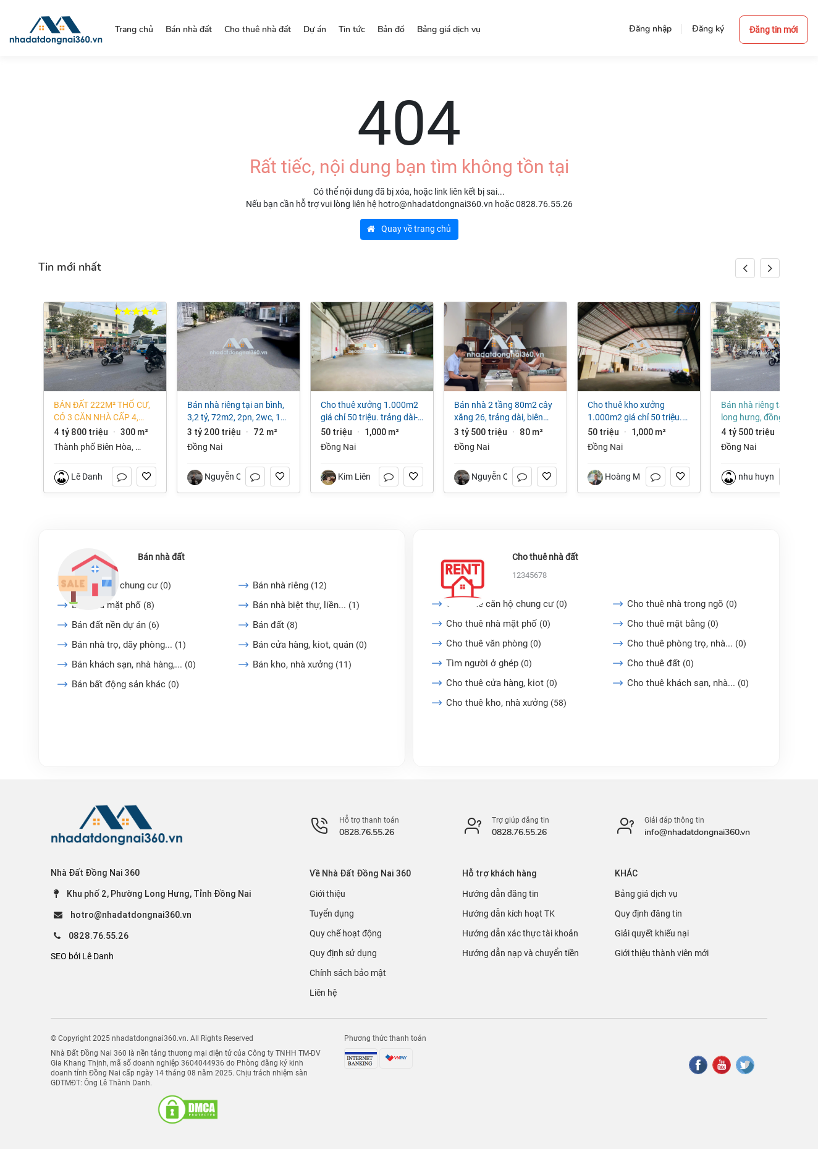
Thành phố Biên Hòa (93, 447)
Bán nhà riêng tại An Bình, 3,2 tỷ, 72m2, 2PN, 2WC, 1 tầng (235, 411)
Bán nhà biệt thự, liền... (306, 605)
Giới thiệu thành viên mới (662, 953)
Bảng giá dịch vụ (646, 894)
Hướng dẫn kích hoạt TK (508, 913)
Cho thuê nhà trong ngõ (682, 603)
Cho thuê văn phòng (493, 643)
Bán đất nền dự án (115, 624)
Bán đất (275, 624)
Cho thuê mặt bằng (673, 623)
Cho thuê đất (660, 663)
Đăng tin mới (773, 30)
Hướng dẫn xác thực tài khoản (520, 933)
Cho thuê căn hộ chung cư (506, 603)
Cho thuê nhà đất (545, 557)
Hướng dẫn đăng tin (500, 894)
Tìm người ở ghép (489, 663)
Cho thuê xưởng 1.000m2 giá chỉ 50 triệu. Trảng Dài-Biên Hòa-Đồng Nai (369, 411)
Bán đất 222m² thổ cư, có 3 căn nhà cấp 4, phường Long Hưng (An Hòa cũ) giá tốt (102, 411)
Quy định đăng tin (648, 913)
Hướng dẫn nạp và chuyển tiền (520, 953)
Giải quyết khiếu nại (652, 933)
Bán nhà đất (161, 557)
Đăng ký (708, 29)
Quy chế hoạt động (346, 933)
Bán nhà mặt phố (113, 605)
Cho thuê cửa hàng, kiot (501, 683)
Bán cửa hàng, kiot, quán (310, 644)
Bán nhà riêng (290, 585)
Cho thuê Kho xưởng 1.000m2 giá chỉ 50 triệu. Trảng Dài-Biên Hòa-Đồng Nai (635, 411)
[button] (770, 268)
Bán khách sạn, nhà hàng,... (134, 664)
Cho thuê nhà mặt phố (498, 623)
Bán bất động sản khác (125, 684)
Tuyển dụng (332, 913)
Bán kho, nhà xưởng (302, 664)
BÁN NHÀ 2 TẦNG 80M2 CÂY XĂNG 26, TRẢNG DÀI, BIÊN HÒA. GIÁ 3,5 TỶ (503, 411)
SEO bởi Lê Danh (82, 956)
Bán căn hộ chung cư (121, 585)
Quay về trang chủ (409, 229)
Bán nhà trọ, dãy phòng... (129, 644)
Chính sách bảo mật (348, 973)
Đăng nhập (650, 29)
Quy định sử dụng (343, 953)
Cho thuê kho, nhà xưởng (506, 702)
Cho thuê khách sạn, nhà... (688, 683)
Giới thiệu (327, 894)
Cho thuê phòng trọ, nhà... (686, 643)
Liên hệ (323, 993)
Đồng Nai (204, 447)
